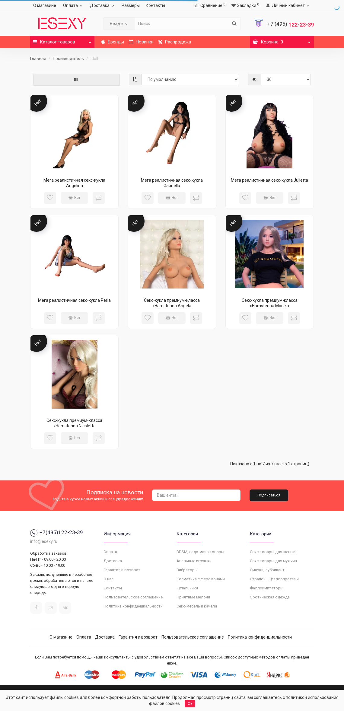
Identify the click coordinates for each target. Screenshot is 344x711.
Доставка (103, 5)
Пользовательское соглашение (133, 597)
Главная (38, 58)
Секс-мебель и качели (197, 606)
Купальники (187, 588)
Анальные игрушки (194, 561)
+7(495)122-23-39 (56, 532)
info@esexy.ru (43, 541)
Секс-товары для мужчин (273, 561)
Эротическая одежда (270, 597)
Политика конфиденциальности (133, 606)
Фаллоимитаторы (266, 588)
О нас (108, 579)
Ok (190, 704)
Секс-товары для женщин (274, 552)
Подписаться (268, 495)
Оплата (73, 5)
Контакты (155, 5)
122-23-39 (290, 24)
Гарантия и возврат (122, 570)
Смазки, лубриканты (269, 570)
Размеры (131, 5)
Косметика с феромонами (201, 579)
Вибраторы (187, 570)
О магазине (44, 5)
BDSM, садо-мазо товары (200, 552)
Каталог (62, 40)
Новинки (141, 42)
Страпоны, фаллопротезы (274, 579)
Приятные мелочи (193, 597)
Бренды (112, 42)
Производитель (68, 58)
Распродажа (174, 42)
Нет (74, 198)
